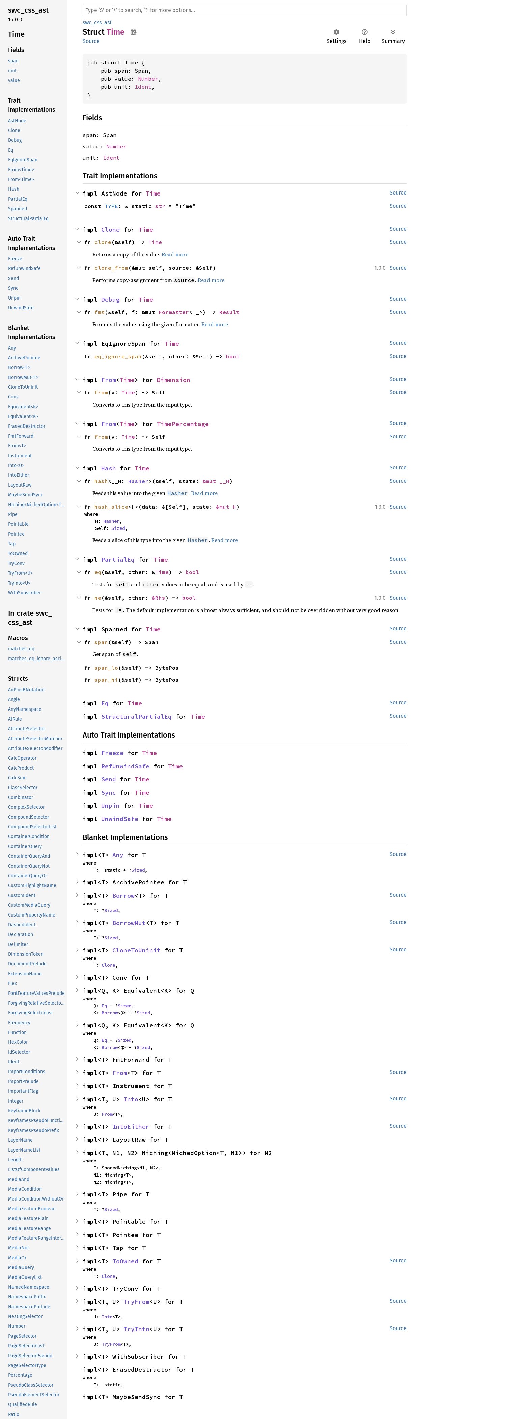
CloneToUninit (136, 950)
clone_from (111, 267)
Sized (118, 528)
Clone (110, 229)
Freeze (112, 753)
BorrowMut (129, 923)
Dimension (173, 380)
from (101, 392)
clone (102, 242)
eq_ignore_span (118, 356)
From (108, 380)
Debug (110, 299)
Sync (108, 792)
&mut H (226, 506)
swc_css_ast (97, 22)
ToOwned (125, 1261)
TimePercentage (183, 424)
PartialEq (118, 559)
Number (148, 78)
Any (117, 855)
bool (233, 356)
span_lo (106, 667)
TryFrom (136, 1302)
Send (108, 779)
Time (153, 193)
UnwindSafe (119, 819)
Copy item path (133, 31)
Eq (105, 703)
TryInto (136, 1329)
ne (97, 597)
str (160, 206)
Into (130, 1099)
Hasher (138, 481)
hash (101, 481)
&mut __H (215, 481)
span (101, 642)
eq (97, 572)
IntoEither (130, 1126)
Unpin (110, 805)
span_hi (106, 679)
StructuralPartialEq (136, 716)
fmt (99, 312)
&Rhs (158, 597)
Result (229, 312)
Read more (175, 254)
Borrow (123, 895)
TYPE (111, 206)
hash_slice (111, 506)
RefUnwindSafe (125, 766)
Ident (143, 86)
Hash (108, 468)
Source (91, 41)
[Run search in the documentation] (245, 10)
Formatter (174, 312)
